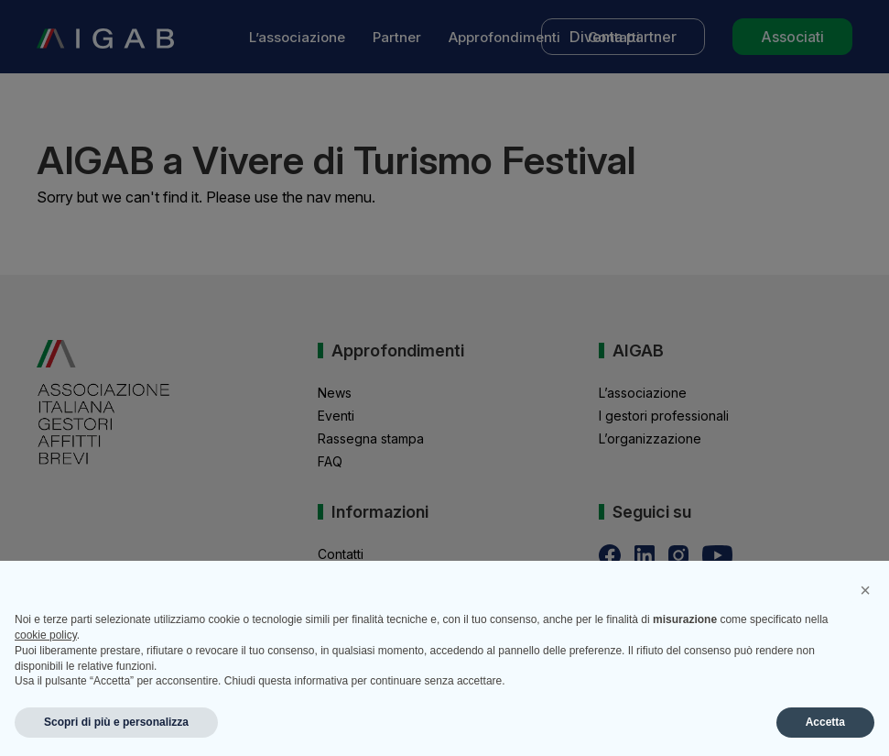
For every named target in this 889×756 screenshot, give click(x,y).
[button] (865, 590)
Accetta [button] (825, 722)
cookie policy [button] (46, 635)
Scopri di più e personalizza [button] (116, 722)
